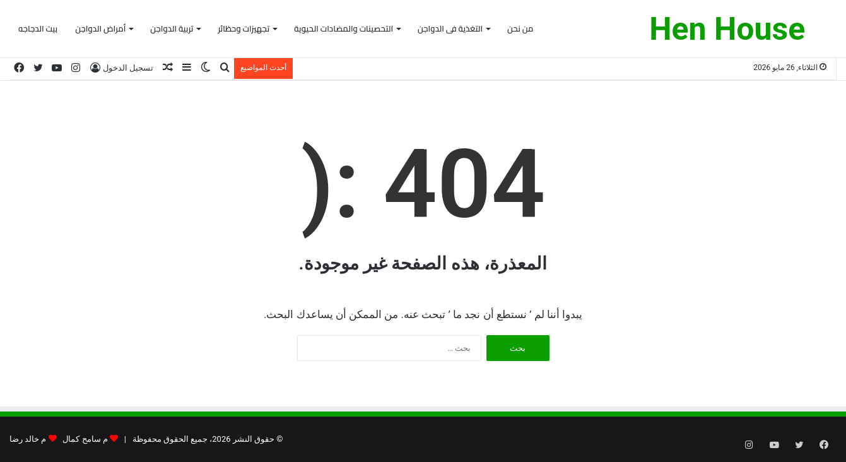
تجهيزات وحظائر (243, 28)
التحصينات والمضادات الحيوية (343, 28)
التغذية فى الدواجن (450, 28)
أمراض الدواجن (100, 28)
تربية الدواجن (171, 28)
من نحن (520, 28)
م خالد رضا (27, 439)
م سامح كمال (84, 439)
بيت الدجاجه (37, 28)
